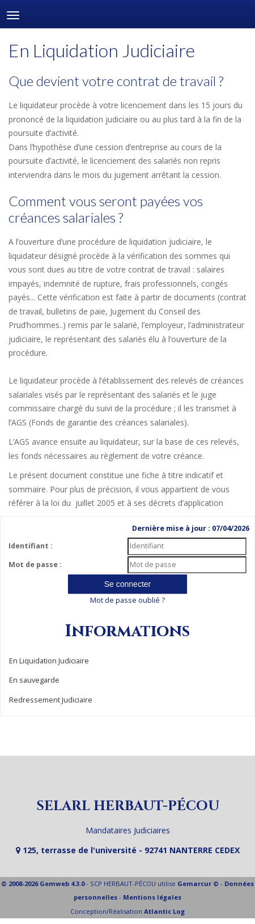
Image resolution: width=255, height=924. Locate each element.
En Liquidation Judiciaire (49, 661)
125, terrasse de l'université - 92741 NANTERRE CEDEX (128, 850)
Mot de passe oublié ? (127, 600)
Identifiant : (30, 546)
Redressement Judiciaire (50, 700)
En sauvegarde (34, 680)
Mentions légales (152, 897)
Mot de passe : (35, 564)
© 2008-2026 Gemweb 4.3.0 (42, 883)
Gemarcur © (198, 883)
